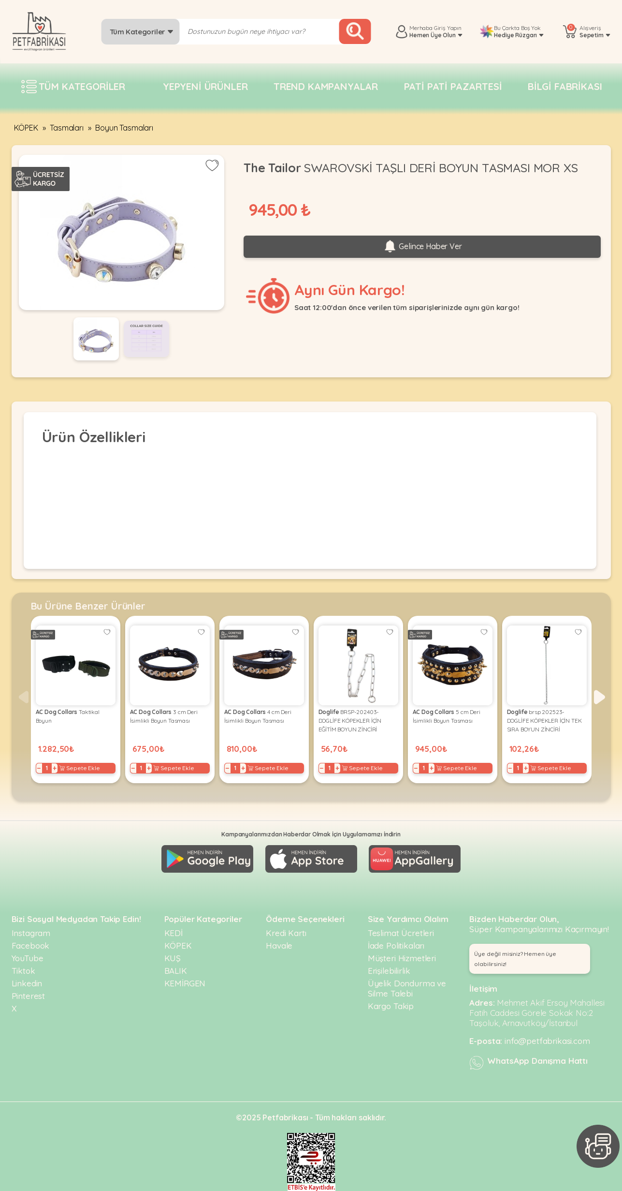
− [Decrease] (39, 768)
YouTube (27, 958)
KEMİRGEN (185, 983)
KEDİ (173, 933)
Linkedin (27, 983)
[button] (599, 697)
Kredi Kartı (286, 933)
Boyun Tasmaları (124, 128)
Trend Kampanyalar (326, 86)
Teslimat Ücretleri (401, 933)
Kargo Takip (391, 1006)
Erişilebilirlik (389, 971)
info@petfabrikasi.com (547, 1041)
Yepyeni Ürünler (205, 86)
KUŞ (172, 958)
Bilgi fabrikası (565, 86)
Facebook (31, 945)
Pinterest (28, 996)
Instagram (31, 933)
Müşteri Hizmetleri (402, 958)
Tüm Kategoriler (142, 31)
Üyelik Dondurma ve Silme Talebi (407, 988)
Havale (279, 945)
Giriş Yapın (448, 27)
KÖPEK (26, 128)
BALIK (175, 971)
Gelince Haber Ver (422, 246)
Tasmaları (67, 128)
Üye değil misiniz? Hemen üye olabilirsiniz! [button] (515, 959)
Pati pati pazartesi (453, 86)
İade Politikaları (396, 945)
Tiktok (23, 971)
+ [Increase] (55, 768)
